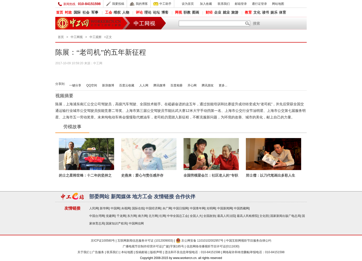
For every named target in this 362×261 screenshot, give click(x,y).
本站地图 (127, 252)
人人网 (143, 85)
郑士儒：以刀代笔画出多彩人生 (270, 175)
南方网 (142, 216)
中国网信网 (136, 223)
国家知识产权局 (116, 223)
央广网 (166, 208)
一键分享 (75, 85)
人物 (125, 12)
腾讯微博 (159, 85)
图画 (195, 12)
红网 (162, 216)
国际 (77, 12)
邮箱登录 (241, 4)
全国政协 (209, 216)
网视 (178, 12)
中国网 (115, 208)
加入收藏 (206, 4)
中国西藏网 (241, 208)
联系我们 (224, 4)
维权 (117, 12)
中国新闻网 (224, 208)
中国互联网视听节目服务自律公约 (248, 240)
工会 (108, 12)
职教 (187, 12)
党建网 (110, 216)
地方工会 (142, 196)
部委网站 (99, 196)
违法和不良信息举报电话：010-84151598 (193, 252)
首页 (59, 12)
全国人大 (196, 216)
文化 (256, 12)
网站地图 (278, 4)
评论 (139, 12)
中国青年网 (197, 208)
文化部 (263, 216)
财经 (209, 12)
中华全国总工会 (177, 216)
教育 (248, 12)
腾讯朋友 (208, 85)
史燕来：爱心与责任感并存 (142, 175)
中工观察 (95, 37)
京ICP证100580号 (103, 240)
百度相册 (176, 85)
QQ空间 (91, 85)
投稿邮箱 (141, 252)
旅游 (234, 12)
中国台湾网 (96, 216)
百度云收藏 (126, 85)
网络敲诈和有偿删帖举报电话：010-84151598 (253, 252)
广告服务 (98, 252)
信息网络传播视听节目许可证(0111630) (213, 246)
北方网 (153, 216)
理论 (147, 12)
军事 (94, 12)
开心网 (192, 85)
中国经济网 (153, 208)
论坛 (156, 12)
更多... (223, 85)
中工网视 (77, 37)
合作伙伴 (185, 196)
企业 (217, 12)
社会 (85, 12)
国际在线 (138, 208)
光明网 (210, 208)
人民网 (93, 208)
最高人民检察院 (247, 216)
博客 (164, 12)
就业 (226, 12)
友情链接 (164, 196)
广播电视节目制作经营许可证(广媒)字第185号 (153, 246)
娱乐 (274, 12)
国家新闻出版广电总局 (285, 216)
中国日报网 (180, 208)
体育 (282, 12)
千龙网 (121, 216)
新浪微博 (108, 85)
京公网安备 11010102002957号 (200, 240)
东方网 (131, 216)
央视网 (125, 208)
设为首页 (188, 4)
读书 (265, 12)
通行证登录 (259, 4)
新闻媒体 (121, 196)
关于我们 (83, 252)
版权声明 (156, 252)
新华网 (104, 208)
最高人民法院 (226, 216)
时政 (68, 12)
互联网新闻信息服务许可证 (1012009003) (145, 240)
